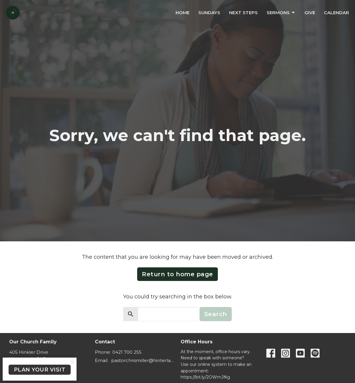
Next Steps (243, 12)
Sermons (281, 13)
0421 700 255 (127, 352)
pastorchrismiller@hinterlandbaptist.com (143, 360)
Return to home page (177, 274)
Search (215, 314)
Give (309, 12)
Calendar (336, 12)
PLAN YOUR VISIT (40, 369)
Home (182, 12)
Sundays (209, 12)
